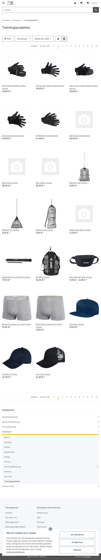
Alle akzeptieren (77, 535)
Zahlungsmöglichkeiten (15, 527)
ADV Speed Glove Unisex (13, 135)
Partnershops (8, 486)
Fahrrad (7, 471)
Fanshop (8, 442)
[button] (75, 3)
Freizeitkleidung (9, 427)
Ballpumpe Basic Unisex (80, 230)
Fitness (7, 447)
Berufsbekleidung (10, 417)
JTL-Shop (87, 557)
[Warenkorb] (91, 3)
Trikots (7, 457)
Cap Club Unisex (43, 374)
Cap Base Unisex (76, 324)
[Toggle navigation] (3, 1)
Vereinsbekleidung (12, 466)
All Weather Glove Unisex (47, 135)
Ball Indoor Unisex (44, 183)
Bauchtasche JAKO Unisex (80, 277)
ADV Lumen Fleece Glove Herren (50, 85)
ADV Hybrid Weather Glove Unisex (14, 87)
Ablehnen (77, 550)
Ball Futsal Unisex (10, 183)
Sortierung (22, 39)
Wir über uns (11, 517)
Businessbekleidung (11, 422)
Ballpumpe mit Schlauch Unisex (16, 277)
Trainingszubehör (12, 481)
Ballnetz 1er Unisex (10, 230)
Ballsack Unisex (42, 277)
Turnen (7, 462)
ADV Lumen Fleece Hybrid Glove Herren (83, 87)
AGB (39, 517)
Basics (7, 437)
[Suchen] (47, 10)
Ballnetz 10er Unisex (78, 183)
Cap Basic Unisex (9, 374)
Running (8, 476)
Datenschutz (42, 513)
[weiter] (96, 46)
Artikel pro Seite (42, 39)
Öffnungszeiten (12, 522)
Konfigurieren (77, 542)
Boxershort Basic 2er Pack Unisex (16, 324)
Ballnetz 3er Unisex (44, 230)
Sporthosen (9, 452)
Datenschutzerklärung (15, 552)
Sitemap (40, 522)
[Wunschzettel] (81, 3)
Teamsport (7, 431)
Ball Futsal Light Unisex (79, 135)
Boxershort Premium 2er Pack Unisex (49, 325)
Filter (7, 39)
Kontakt (8, 513)
